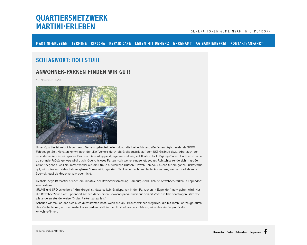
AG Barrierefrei (211, 43)
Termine (79, 43)
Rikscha (98, 43)
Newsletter (218, 232)
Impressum (255, 232)
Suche (230, 232)
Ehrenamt (182, 43)
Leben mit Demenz (152, 43)
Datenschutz (241, 232)
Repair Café (120, 43)
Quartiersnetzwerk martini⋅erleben (71, 22)
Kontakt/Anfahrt (246, 43)
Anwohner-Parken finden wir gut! (83, 71)
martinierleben (52, 43)
